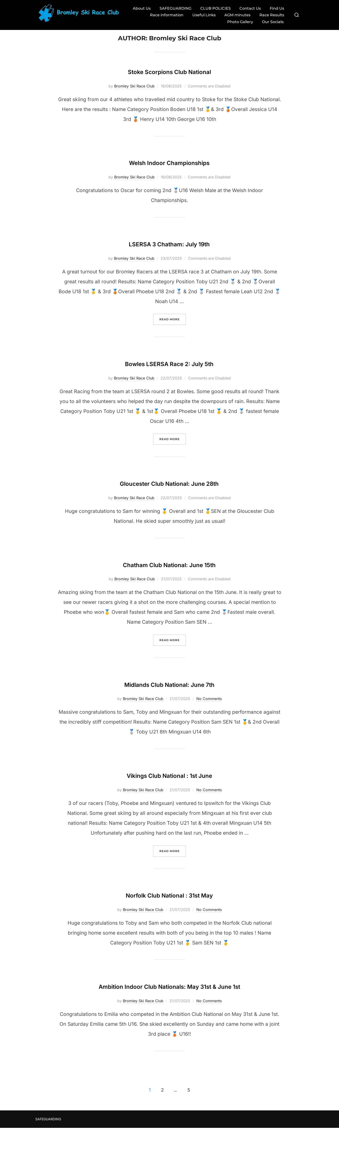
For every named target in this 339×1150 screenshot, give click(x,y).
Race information (164, 15)
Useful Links (202, 15)
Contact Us (249, 8)
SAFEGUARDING (173, 8)
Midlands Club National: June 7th (169, 691)
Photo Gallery (239, 22)
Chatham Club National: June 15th (169, 572)
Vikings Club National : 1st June (169, 782)
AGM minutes (236, 15)
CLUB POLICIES (214, 8)
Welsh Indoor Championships (169, 170)
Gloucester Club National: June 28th (169, 490)
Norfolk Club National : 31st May (169, 902)
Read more (172, 327)
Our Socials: (272, 22)
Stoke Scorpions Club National (169, 79)
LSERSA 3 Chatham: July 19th (169, 251)
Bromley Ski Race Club (134, 94)
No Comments (209, 707)
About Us (139, 8)
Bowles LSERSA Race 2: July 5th (169, 371)
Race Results (271, 15)
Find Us (276, 8)
